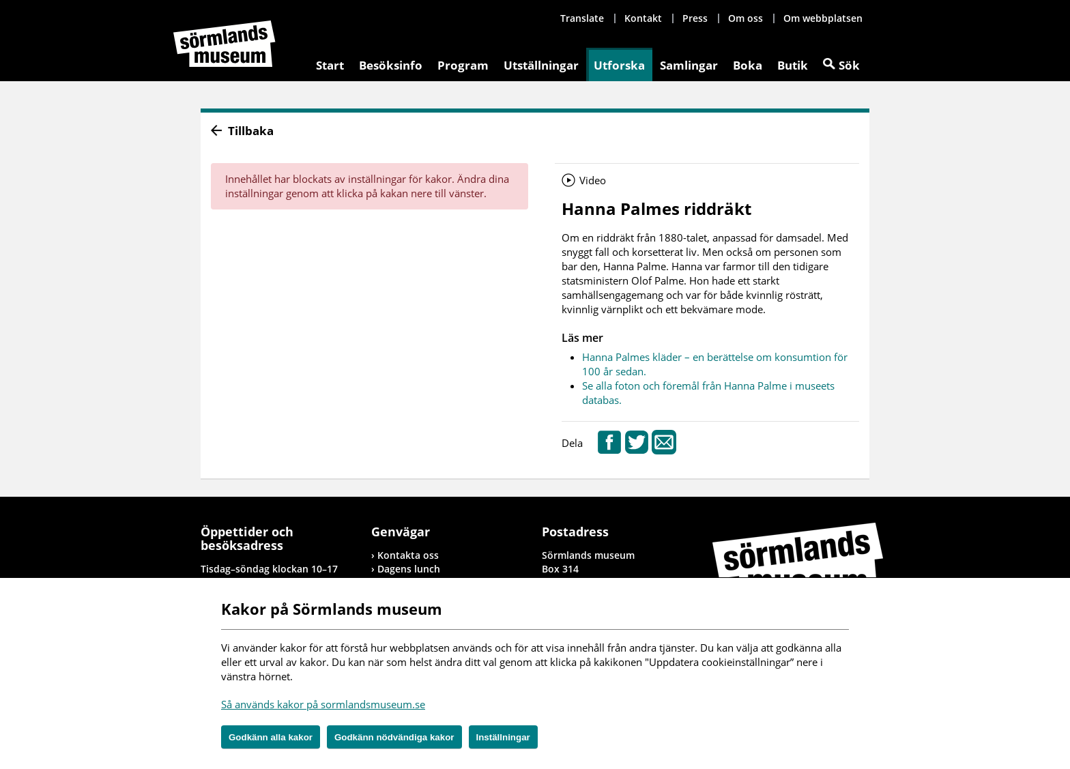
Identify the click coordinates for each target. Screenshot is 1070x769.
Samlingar (689, 65)
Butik (792, 65)
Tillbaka (251, 131)
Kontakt (643, 18)
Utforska (619, 65)
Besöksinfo (390, 65)
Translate (582, 18)
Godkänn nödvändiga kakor (394, 737)
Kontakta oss (408, 555)
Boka (747, 65)
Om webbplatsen (823, 18)
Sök (849, 65)
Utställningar (541, 65)
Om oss (745, 18)
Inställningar (503, 737)
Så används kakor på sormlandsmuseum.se (323, 704)
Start (330, 65)
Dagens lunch (408, 568)
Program (463, 65)
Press (695, 18)
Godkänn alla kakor (271, 737)
